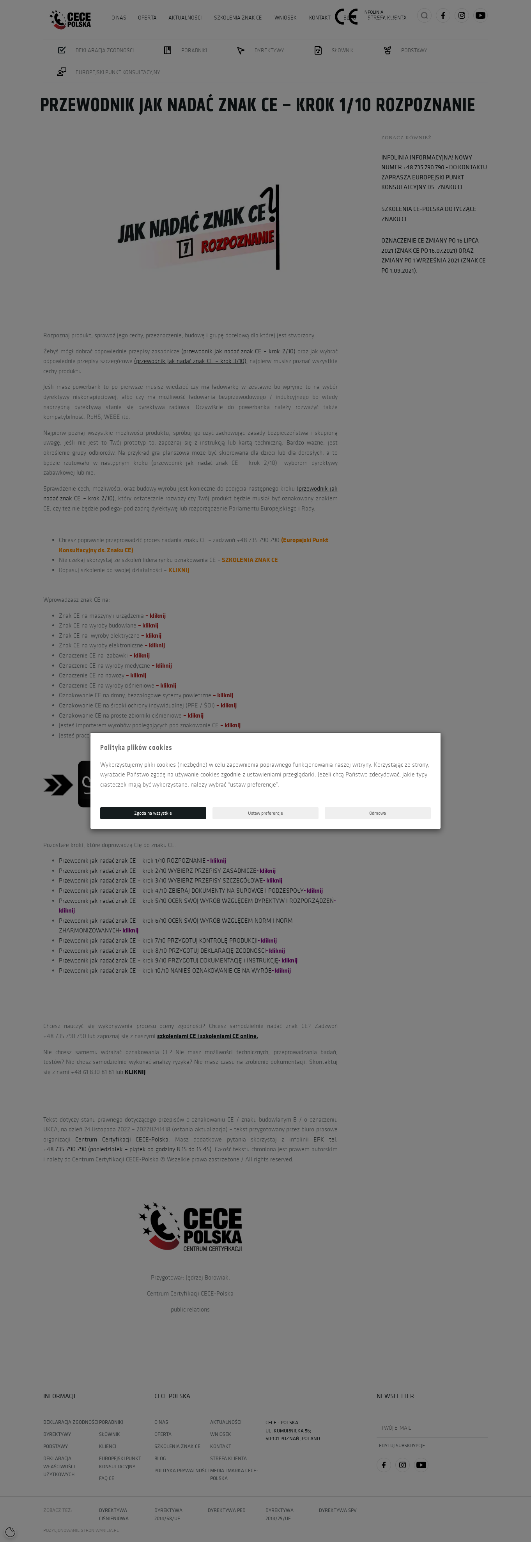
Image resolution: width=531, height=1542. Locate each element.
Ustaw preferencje (265, 813)
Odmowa (377, 813)
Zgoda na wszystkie (153, 813)
